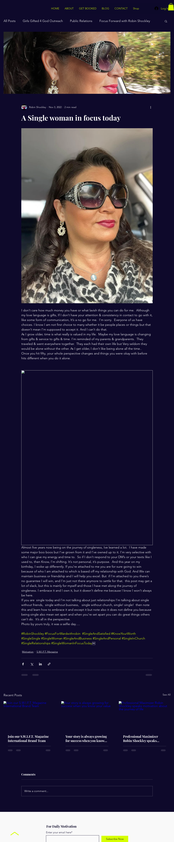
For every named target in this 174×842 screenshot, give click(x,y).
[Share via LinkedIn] (40, 664)
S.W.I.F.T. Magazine (47, 651)
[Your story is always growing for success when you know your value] (87, 715)
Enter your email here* (59, 832)
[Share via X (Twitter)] (31, 664)
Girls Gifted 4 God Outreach (43, 21)
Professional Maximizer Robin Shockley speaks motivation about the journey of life (144, 738)
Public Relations (81, 21)
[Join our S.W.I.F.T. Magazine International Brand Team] (29, 715)
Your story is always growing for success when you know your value (86, 738)
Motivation (28, 651)
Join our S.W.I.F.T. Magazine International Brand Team (28, 738)
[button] (171, 6)
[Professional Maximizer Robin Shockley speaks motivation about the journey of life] (144, 715)
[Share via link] (49, 664)
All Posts (10, 21)
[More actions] (150, 107)
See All (166, 694)
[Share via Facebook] (23, 664)
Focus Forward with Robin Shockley (124, 21)
